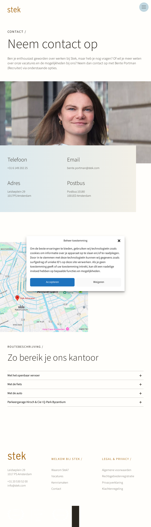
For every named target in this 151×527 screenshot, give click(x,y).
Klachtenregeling (112, 489)
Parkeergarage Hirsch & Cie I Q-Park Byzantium (36, 402)
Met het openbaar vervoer (23, 375)
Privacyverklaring (112, 483)
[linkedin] (132, 516)
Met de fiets (14, 384)
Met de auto (14, 393)
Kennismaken (59, 483)
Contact (56, 489)
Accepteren (52, 282)
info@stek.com (16, 486)
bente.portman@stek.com (83, 168)
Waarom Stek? (60, 470)
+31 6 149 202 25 (17, 168)
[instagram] (140, 516)
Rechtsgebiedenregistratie (118, 476)
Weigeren (98, 282)
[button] (119, 241)
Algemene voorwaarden (116, 470)
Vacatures (57, 476)
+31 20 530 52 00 (17, 481)
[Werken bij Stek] (14, 9)
